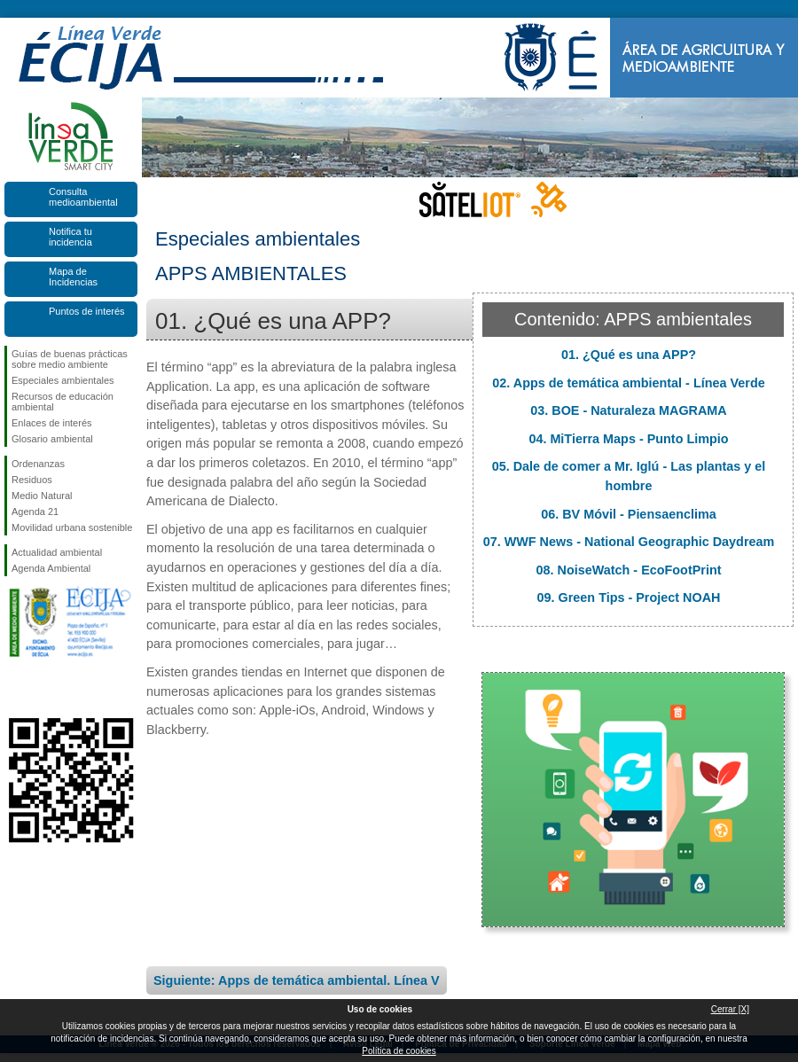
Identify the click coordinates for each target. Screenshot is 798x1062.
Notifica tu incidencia (70, 236)
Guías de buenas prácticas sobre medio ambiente (70, 359)
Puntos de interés (87, 311)
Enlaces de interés (52, 423)
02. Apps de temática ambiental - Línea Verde (628, 383)
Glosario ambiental (52, 438)
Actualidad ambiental (57, 552)
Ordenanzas (38, 463)
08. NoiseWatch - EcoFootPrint (629, 570)
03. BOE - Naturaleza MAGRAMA (628, 410)
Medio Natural (42, 495)
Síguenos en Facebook (15, 689)
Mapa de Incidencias (73, 276)
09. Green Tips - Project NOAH (629, 597)
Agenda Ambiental (51, 568)
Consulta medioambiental (83, 196)
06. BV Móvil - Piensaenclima (628, 514)
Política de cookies (398, 1051)
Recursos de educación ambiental (62, 401)
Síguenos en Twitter (44, 689)
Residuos (32, 479)
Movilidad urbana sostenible (72, 527)
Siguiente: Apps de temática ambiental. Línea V (296, 980)
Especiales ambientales (63, 380)
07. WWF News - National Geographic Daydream (629, 542)
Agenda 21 (35, 511)
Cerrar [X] (730, 1009)
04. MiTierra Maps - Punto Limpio (628, 439)
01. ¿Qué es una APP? (628, 354)
